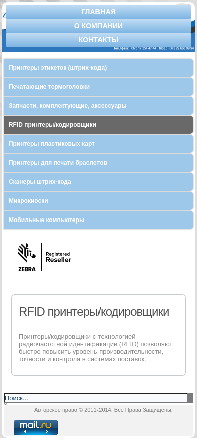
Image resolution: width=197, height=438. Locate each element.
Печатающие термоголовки (49, 86)
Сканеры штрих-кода (40, 181)
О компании (98, 26)
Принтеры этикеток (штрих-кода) (58, 67)
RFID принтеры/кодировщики (52, 124)
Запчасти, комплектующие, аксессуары (68, 105)
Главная (98, 12)
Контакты (98, 40)
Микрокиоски (28, 200)
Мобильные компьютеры (46, 220)
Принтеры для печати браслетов (58, 162)
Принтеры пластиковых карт (52, 143)
